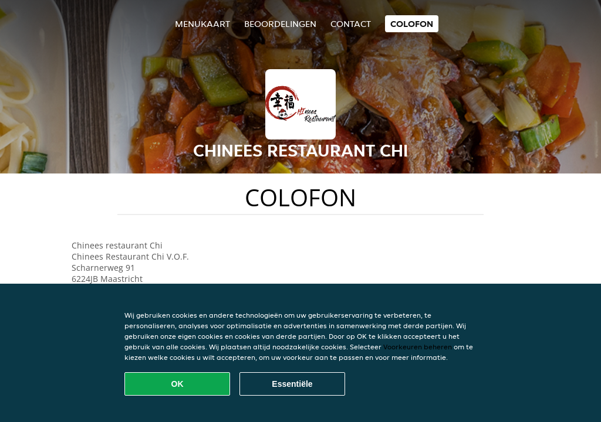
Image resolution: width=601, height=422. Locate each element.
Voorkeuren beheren (417, 346)
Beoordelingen (280, 24)
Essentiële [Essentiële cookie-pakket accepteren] (292, 384)
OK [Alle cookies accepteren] (177, 384)
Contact (350, 24)
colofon (411, 24)
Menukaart (202, 24)
